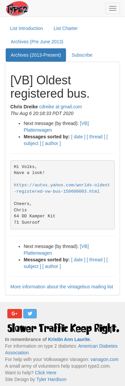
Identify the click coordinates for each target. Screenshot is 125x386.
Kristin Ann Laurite (69, 339)
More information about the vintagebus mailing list (61, 286)
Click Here (46, 372)
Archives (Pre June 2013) (37, 41)
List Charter (66, 28)
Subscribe (82, 55)
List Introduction (26, 28)
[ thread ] (96, 136)
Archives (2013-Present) (36, 55)
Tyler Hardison (51, 379)
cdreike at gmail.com (60, 106)
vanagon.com (105, 359)
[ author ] (51, 143)
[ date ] (78, 136)
